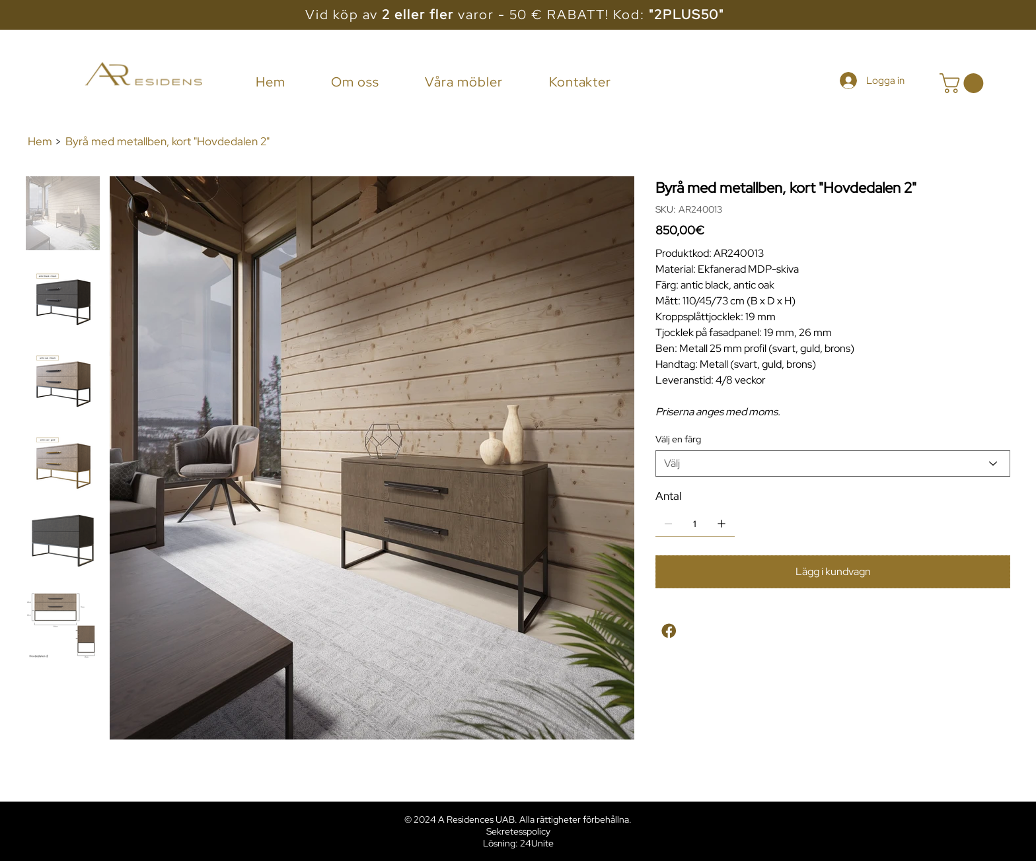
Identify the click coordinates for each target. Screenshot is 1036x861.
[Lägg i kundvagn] (832, 572)
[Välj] (832, 463)
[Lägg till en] (721, 523)
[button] (964, 83)
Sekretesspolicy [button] (518, 831)
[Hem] (40, 142)
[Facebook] (669, 632)
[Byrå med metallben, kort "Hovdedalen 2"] (167, 142)
